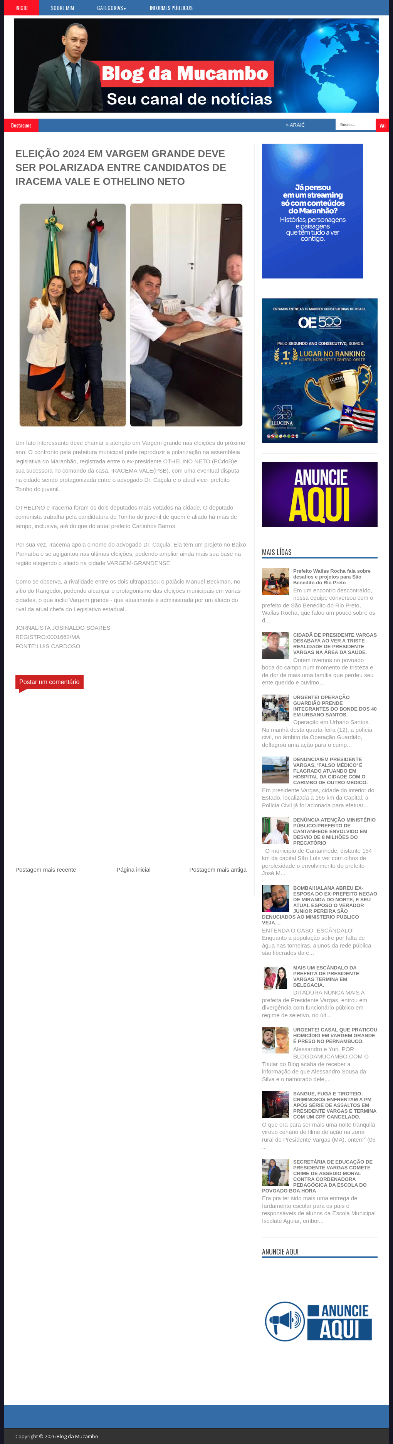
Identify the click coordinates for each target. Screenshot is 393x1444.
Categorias (112, 7)
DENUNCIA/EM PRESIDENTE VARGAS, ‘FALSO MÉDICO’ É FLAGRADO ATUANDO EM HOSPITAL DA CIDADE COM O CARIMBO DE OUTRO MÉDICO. (330, 770)
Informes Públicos (171, 7)
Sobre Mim (62, 7)
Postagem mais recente (45, 869)
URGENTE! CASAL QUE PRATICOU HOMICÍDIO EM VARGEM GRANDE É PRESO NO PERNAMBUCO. (335, 1035)
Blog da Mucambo (77, 1436)
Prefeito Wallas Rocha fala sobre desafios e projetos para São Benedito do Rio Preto (332, 576)
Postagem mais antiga (218, 869)
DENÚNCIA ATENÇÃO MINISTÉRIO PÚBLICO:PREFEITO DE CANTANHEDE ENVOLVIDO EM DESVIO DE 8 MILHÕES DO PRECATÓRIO (334, 831)
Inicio (21, 7)
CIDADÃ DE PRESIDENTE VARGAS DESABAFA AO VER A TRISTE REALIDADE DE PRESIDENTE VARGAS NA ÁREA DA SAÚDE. (335, 643)
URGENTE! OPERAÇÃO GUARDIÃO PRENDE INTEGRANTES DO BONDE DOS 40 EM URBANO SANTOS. (335, 706)
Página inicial (133, 869)
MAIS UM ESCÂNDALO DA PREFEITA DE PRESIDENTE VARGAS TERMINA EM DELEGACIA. (326, 976)
